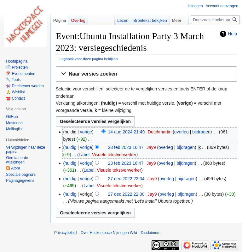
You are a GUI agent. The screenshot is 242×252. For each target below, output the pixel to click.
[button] (146, 74)
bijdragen (201, 131)
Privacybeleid (65, 232)
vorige (86, 131)
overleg (181, 131)
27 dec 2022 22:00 (126, 194)
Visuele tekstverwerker (114, 154)
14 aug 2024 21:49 (126, 131)
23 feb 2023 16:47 (126, 147)
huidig (70, 147)
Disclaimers (150, 232)
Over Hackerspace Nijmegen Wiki (108, 232)
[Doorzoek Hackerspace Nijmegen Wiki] (215, 19)
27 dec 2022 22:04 (126, 178)
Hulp (232, 33)
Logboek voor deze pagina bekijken (89, 59)
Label (84, 154)
